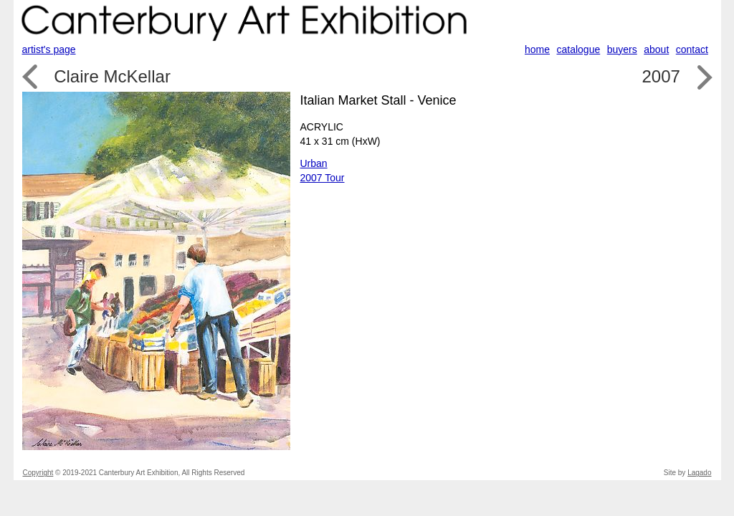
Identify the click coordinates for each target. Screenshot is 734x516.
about (656, 49)
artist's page (49, 49)
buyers (622, 49)
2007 (661, 76)
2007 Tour (322, 177)
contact (692, 49)
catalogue (579, 49)
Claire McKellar (112, 76)
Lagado (699, 473)
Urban (314, 163)
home (537, 49)
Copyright (38, 473)
